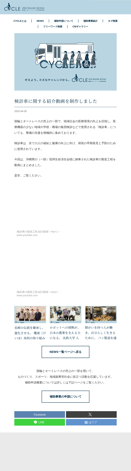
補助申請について (63, 21)
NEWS (40, 21)
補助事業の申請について (66, 396)
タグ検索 (113, 21)
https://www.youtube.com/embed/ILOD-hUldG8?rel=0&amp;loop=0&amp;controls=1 (55, 267)
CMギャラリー (80, 26)
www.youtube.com (27, 235)
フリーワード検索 (52, 26)
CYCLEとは (19, 21)
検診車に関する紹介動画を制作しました (55, 101)
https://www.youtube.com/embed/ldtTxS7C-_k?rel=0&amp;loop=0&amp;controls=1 (55, 207)
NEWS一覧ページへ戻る (66, 352)
